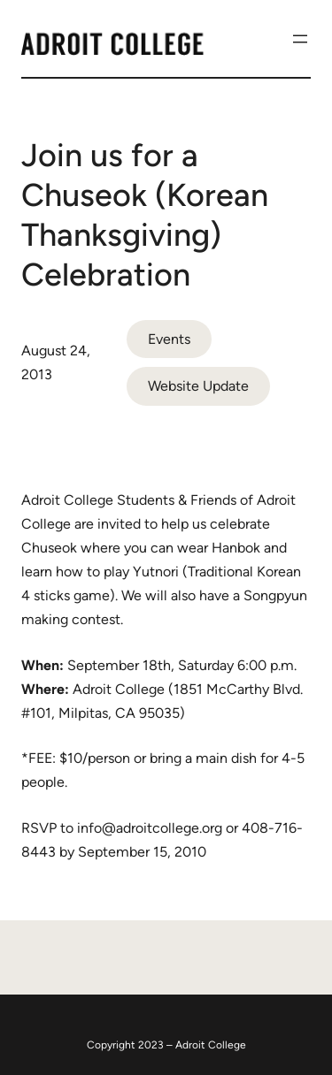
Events (169, 339)
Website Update (198, 385)
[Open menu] (300, 39)
